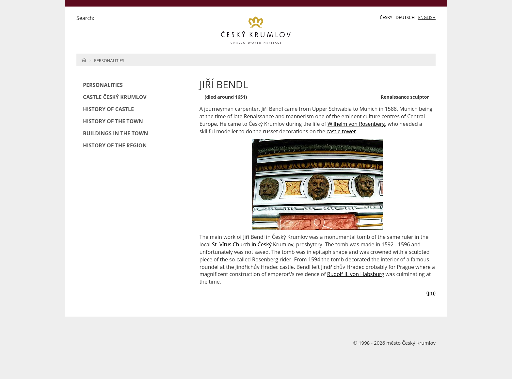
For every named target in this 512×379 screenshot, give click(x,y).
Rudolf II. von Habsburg (355, 274)
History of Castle (108, 109)
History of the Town (113, 121)
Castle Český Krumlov (115, 97)
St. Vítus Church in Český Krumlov (252, 244)
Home (83, 60)
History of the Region (115, 145)
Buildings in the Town (115, 133)
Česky (386, 17)
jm (431, 292)
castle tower (341, 131)
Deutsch (405, 17)
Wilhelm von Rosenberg (356, 123)
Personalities (109, 60)
